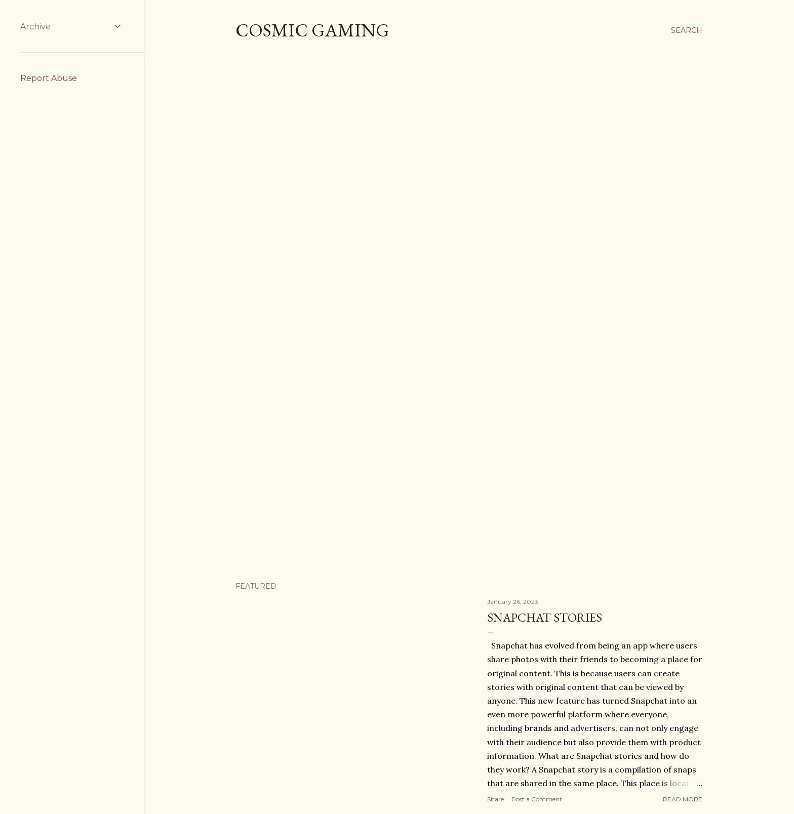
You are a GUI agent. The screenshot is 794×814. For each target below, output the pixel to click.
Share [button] (495, 799)
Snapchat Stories (544, 617)
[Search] (686, 30)
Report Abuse (48, 78)
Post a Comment (536, 799)
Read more (682, 799)
